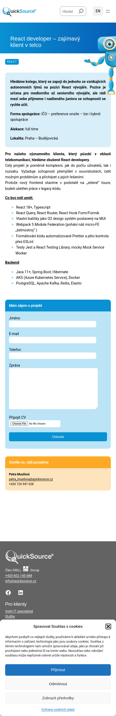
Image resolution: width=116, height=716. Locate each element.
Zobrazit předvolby (58, 698)
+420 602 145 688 (18, 583)
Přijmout (58, 670)
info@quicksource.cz (20, 589)
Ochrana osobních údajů (58, 709)
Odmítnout (58, 684)
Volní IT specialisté (19, 619)
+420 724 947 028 (21, 492)
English (98, 11)
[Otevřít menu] (108, 11)
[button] (108, 626)
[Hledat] (81, 10)
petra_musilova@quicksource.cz (31, 487)
